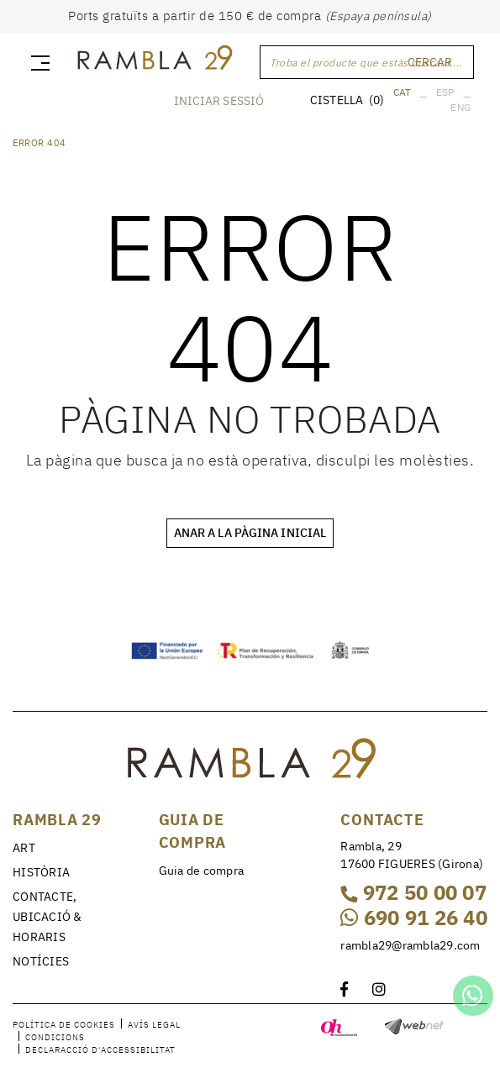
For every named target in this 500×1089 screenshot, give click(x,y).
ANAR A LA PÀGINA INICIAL (250, 532)
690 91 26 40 (413, 917)
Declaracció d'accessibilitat (100, 1049)
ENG (460, 107)
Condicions (55, 1037)
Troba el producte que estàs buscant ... (366, 62)
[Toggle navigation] (37, 62)
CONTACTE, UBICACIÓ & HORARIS (47, 916)
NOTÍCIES (41, 961)
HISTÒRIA (41, 872)
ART (24, 847)
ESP (445, 92)
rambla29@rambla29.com (410, 945)
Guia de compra (202, 870)
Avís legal (154, 1024)
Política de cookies (64, 1024)
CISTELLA (347, 100)
